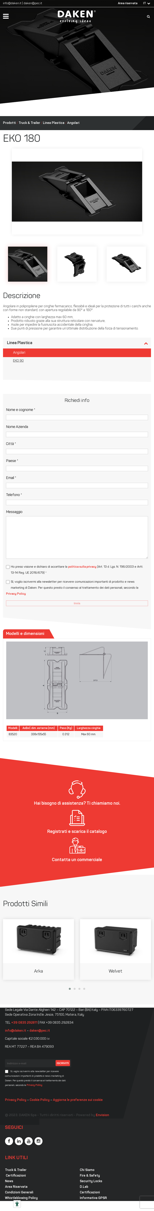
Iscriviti (63, 1063)
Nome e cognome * (20, 410)
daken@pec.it (33, 3)
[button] (69, 989)
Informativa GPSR (93, 1198)
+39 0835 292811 (24, 1022)
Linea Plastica (53, 123)
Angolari (73, 123)
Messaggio (14, 512)
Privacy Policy (16, 593)
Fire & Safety (90, 1175)
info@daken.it (12, 3)
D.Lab (84, 1187)
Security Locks (91, 1181)
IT (144, 3)
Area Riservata (16, 1187)
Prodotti (9, 123)
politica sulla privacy (82, 566)
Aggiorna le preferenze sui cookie (78, 1100)
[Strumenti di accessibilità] (17, 1204)
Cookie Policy (40, 1100)
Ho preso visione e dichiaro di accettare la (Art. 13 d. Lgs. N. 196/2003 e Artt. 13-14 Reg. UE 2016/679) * (77, 569)
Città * (11, 444)
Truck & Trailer (29, 123)
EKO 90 (18, 360)
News (9, 1181)
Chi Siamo (87, 1170)
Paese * (12, 461)
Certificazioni (15, 1175)
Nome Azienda (17, 427)
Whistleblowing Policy (21, 1198)
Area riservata (127, 3)
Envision (102, 1115)
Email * (11, 478)
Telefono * (14, 495)
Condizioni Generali (19, 1192)
